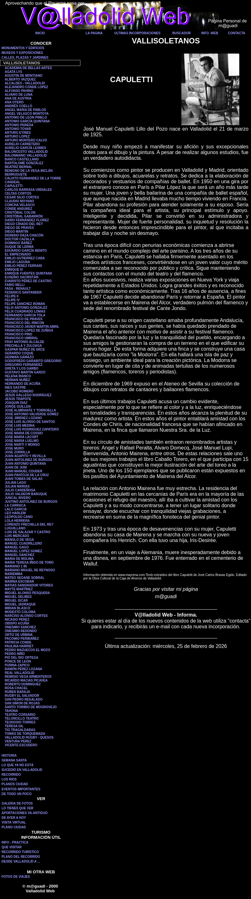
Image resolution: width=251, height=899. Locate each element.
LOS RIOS (9, 779)
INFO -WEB (209, 33)
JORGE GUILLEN (18, 406)
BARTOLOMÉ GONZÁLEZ (24, 163)
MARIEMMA (13, 574)
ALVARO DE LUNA (19, 94)
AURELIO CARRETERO (22, 144)
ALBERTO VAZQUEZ (20, 79)
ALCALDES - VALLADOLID (25, 83)
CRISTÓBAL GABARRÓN (24, 216)
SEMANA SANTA (14, 760)
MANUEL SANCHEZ (20, 555)
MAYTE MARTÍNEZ (19, 589)
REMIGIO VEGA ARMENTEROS (28, 676)
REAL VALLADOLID (20, 673)
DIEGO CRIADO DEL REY (24, 224)
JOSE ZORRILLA (17, 452)
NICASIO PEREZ (17, 619)
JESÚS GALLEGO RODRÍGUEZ (28, 395)
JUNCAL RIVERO (18, 498)
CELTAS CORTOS (18, 193)
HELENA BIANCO (18, 376)
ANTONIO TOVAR (18, 129)
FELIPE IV (12, 300)
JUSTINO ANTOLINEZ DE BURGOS (31, 501)
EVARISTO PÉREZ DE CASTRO (28, 281)
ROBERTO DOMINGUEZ (23, 684)
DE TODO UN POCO (17, 794)
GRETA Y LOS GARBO (21, 368)
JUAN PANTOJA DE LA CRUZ (27, 475)
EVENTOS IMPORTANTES (21, 789)
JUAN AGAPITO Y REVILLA (25, 456)
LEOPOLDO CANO (19, 517)
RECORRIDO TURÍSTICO (20, 852)
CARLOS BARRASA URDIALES (28, 189)
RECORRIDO (11, 774)
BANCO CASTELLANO (22, 159)
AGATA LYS (13, 72)
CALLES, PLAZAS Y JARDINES (25, 57)
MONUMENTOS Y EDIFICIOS (23, 48)
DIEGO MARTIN (16, 231)
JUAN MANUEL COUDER (23, 471)
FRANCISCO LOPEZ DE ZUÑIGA (29, 330)
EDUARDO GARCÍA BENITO (26, 250)
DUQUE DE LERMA (19, 247)
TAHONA (11, 711)
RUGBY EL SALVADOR (22, 695)
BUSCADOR (182, 33)
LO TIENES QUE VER (18, 808)
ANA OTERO (14, 102)
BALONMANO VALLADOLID (26, 155)
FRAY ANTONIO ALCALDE (24, 342)
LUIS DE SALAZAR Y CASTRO (27, 532)
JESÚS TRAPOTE (18, 399)
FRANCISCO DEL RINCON (24, 323)
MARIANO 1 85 (16, 566)
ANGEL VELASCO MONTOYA (27, 113)
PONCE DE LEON (18, 661)
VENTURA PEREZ (18, 741)
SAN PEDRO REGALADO (23, 699)
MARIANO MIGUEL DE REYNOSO (30, 570)
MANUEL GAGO (17, 547)
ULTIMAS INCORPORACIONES (137, 33)
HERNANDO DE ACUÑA (23, 383)
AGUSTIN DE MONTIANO (23, 75)
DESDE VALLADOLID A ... (21, 861)
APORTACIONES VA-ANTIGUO (24, 813)
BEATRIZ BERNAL (18, 167)
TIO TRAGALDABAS (20, 730)
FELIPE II (11, 296)
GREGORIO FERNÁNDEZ (23, 364)
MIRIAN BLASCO (17, 608)
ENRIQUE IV (14, 269)
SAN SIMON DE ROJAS (22, 703)
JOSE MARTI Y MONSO (22, 444)
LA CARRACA (15, 505)
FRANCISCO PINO (18, 334)
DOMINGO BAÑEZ (18, 243)
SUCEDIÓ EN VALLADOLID (22, 770)
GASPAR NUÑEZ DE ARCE (25, 349)
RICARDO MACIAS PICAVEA (26, 680)
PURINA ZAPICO (17, 665)
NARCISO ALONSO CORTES (26, 616)
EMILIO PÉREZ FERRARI (23, 266)
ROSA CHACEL (16, 688)
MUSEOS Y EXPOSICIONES (22, 53)
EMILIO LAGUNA (17, 262)
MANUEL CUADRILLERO (23, 543)
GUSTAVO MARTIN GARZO (25, 372)
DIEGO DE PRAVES (19, 228)
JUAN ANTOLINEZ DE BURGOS (28, 460)
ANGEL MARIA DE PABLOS (25, 110)
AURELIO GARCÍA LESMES (25, 148)
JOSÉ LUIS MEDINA (20, 425)
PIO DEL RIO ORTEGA (21, 657)
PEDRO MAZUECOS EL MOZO (27, 650)
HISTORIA (9, 755)
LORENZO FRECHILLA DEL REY (29, 524)
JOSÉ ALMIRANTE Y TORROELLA (30, 410)
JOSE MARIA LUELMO (22, 441)
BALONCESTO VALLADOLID (26, 151)
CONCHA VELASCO (20, 205)
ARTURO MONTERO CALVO (26, 140)
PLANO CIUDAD (14, 827)
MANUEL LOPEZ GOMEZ (23, 551)
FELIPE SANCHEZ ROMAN (25, 304)
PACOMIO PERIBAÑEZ (22, 638)
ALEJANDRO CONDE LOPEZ (26, 87)
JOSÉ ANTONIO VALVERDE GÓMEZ (32, 414)
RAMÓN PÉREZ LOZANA (23, 669)
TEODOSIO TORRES (20, 722)
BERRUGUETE (16, 174)
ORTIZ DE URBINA (19, 635)
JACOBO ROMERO (19, 391)
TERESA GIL (14, 726)
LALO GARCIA (16, 509)
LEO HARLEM (15, 513)
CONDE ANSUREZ (18, 208)
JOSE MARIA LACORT (21, 437)
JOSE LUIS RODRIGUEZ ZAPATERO (32, 429)
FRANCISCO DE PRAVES (23, 319)
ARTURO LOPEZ (17, 136)
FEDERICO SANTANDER (23, 292)
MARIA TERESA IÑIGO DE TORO (29, 562)
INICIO (40, 33)
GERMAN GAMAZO (19, 357)
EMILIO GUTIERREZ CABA (25, 258)
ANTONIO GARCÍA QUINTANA (27, 121)
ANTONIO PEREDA (19, 125)
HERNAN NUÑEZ (17, 380)
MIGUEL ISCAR (16, 600)
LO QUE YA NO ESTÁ (18, 765)
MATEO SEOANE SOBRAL (24, 577)
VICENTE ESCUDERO (21, 745)
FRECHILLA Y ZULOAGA (23, 345)
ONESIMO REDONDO (21, 631)
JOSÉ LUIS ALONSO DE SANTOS (30, 422)
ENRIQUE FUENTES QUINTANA (28, 273)
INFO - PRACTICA (15, 842)
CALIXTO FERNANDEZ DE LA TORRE (33, 178)
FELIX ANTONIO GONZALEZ (26, 307)
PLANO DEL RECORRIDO (21, 856)
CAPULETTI (13, 186)
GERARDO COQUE (19, 353)
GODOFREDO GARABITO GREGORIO (33, 361)
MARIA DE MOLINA (19, 558)
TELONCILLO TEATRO (22, 718)
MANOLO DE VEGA (19, 539)
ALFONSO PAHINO (19, 91)
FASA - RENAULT (18, 288)
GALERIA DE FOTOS (17, 803)
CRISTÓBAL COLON (20, 212)
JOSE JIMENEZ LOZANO (23, 418)
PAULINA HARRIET (19, 646)
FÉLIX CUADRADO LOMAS (25, 311)
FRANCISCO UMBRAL (21, 338)
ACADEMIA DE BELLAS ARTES (28, 68)
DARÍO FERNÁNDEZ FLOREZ (27, 220)
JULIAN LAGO (15, 482)
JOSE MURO (14, 448)
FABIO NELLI (14, 285)
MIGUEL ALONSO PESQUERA (27, 593)
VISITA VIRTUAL (14, 822)
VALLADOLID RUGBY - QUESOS (29, 737)
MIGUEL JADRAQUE (20, 604)
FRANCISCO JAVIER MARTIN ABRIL (32, 326)
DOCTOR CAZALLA (19, 239)
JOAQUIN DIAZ (16, 402)
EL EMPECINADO (18, 254)
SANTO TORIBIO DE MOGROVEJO (31, 707)
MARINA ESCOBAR (19, 581)
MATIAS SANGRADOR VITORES (29, 585)
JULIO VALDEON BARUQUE (26, 494)
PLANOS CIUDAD (15, 784)
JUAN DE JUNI (16, 467)
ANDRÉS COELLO (18, 106)
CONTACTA (236, 33)
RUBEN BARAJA (17, 692)
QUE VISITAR (12, 847)
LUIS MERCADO (17, 536)
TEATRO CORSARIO (20, 714)
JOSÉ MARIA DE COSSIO (24, 433)
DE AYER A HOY (14, 817)
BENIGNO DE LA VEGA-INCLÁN (29, 170)
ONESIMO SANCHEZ (20, 627)
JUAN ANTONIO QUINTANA (25, 463)
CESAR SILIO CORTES (22, 197)
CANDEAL (12, 182)
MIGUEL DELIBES (18, 596)
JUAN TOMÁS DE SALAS (23, 479)
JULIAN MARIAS (17, 486)
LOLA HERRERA (17, 520)
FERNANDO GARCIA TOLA (25, 315)
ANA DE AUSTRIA (18, 98)
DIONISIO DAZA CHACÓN (24, 235)
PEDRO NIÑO (15, 654)
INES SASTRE (15, 387)
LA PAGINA (94, 33)
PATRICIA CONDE (18, 642)
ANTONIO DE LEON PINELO (26, 117)
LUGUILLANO (15, 528)
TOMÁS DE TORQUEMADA (25, 733)
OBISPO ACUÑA (17, 623)
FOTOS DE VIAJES (16, 876)
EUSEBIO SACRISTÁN (21, 277)
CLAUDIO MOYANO (19, 201)
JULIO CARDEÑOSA (20, 490)
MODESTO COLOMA (20, 612)
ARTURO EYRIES (18, 132)
